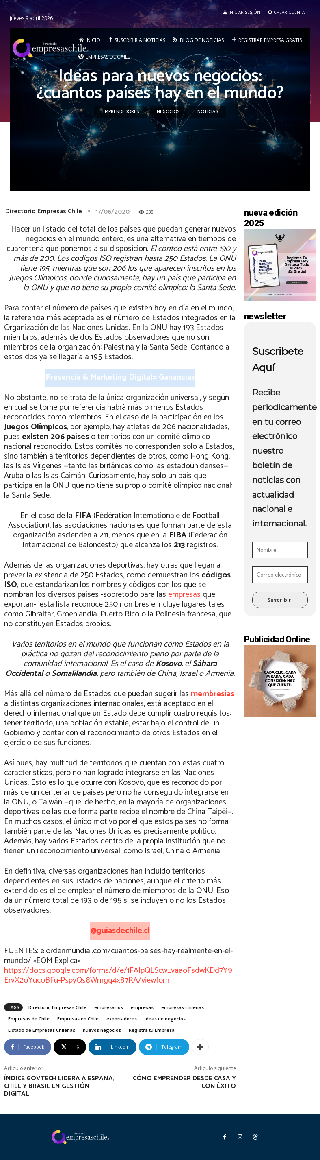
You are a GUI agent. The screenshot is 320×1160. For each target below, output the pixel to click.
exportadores (121, 1019)
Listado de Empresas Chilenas (41, 1030)
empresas (184, 594)
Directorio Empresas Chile (43, 211)
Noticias (207, 112)
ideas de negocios (165, 1019)
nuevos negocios (102, 1030)
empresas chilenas (182, 1007)
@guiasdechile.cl (120, 930)
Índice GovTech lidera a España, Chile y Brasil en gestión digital (59, 1086)
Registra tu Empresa (152, 1030)
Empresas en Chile (78, 1019)
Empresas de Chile (29, 1019)
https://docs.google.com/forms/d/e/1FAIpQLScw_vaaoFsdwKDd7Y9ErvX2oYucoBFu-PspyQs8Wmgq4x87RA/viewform (118, 975)
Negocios (168, 112)
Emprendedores (120, 112)
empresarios (108, 1007)
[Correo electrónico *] (280, 574)
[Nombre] (280, 550)
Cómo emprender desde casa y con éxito (184, 1082)
